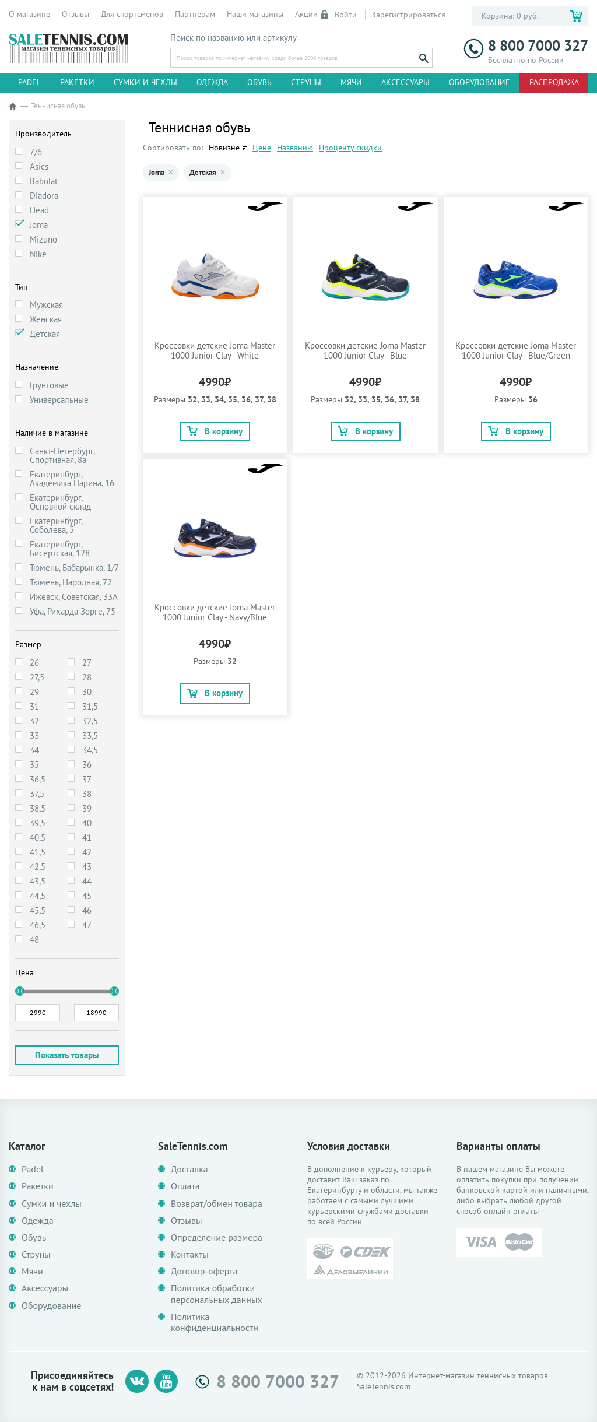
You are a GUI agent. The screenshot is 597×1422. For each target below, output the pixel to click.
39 (87, 808)
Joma (39, 224)
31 (34, 706)
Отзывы (75, 14)
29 (34, 691)
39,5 (37, 823)
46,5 (37, 925)
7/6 (36, 152)
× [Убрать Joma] (170, 172)
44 (87, 881)
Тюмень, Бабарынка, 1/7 (74, 567)
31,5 (90, 706)
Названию (295, 147)
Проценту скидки (350, 147)
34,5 (90, 750)
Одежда (212, 82)
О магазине (29, 14)
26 (34, 662)
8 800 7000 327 (525, 45)
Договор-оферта (204, 1271)
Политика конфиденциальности (214, 1322)
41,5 (37, 852)
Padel (29, 82)
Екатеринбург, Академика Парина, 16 (72, 478)
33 (34, 735)
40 (87, 823)
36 (87, 764)
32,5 (90, 721)
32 (34, 721)
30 (87, 691)
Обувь (259, 82)
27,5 (37, 677)
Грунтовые (49, 385)
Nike (38, 254)
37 (87, 779)
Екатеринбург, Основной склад (60, 502)
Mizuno (43, 239)
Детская (45, 333)
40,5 (37, 837)
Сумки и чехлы (145, 82)
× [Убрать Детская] (222, 172)
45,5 (37, 910)
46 (87, 910)
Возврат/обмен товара (216, 1203)
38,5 (37, 808)
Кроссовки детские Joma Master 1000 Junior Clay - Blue (365, 350)
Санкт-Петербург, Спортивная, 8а (62, 455)
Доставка (189, 1169)
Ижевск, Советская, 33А (74, 596)
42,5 (37, 866)
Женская (46, 319)
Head (39, 210)
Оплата (185, 1186)
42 (87, 852)
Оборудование (479, 82)
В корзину (215, 431)
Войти (339, 14)
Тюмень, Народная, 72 (71, 582)
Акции (306, 14)
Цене (261, 147)
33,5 (90, 735)
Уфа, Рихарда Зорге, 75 (72, 611)
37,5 (37, 793)
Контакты (190, 1254)
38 (87, 793)
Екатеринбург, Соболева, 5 (56, 525)
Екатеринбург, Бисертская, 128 (60, 548)
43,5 (37, 881)
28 (87, 677)
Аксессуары (405, 82)
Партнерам (195, 14)
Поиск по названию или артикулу (233, 38)
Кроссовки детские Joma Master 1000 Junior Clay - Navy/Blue (214, 612)
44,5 (37, 895)
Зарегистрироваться (408, 14)
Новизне (224, 147)
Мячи (351, 82)
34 (34, 750)
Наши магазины (255, 14)
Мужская (46, 304)
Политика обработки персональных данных (216, 1294)
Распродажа (554, 82)
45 (87, 895)
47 (87, 925)
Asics (39, 166)
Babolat (44, 181)
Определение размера (216, 1237)
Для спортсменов (132, 14)
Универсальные (59, 399)
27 (87, 662)
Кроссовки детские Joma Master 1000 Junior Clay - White (214, 350)
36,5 (37, 779)
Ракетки (77, 82)
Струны (306, 82)
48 (34, 939)
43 (87, 866)
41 (87, 837)
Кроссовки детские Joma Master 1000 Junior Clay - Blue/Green (515, 350)
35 (34, 764)
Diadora (44, 195)
